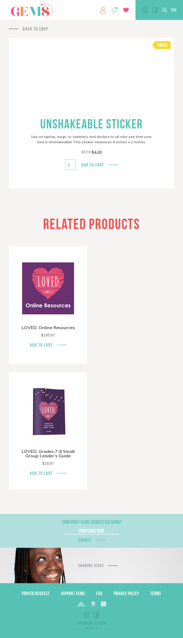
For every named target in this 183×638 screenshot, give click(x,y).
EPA (103, 604)
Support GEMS (73, 593)
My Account (103, 9)
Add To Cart (41, 345)
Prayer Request (36, 593)
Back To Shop (35, 29)
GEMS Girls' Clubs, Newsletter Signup (91, 522)
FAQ (99, 593)
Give (126, 10)
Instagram (145, 10)
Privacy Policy (126, 593)
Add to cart (92, 164)
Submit (84, 540)
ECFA (93, 604)
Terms (155, 593)
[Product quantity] (70, 164)
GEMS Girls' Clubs (32, 9)
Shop (114, 10)
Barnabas (81, 604)
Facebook (155, 10)
